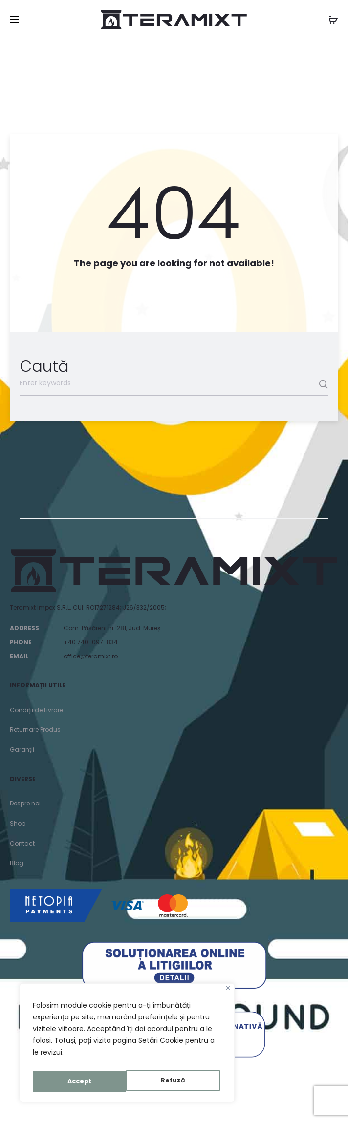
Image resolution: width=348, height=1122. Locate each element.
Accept (175, 1081)
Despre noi (25, 803)
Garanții (22, 749)
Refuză (79, 1081)
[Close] (228, 993)
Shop (17, 823)
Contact (22, 843)
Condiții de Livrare (36, 710)
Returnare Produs (35, 729)
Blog (16, 863)
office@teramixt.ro (91, 656)
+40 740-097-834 (91, 642)
